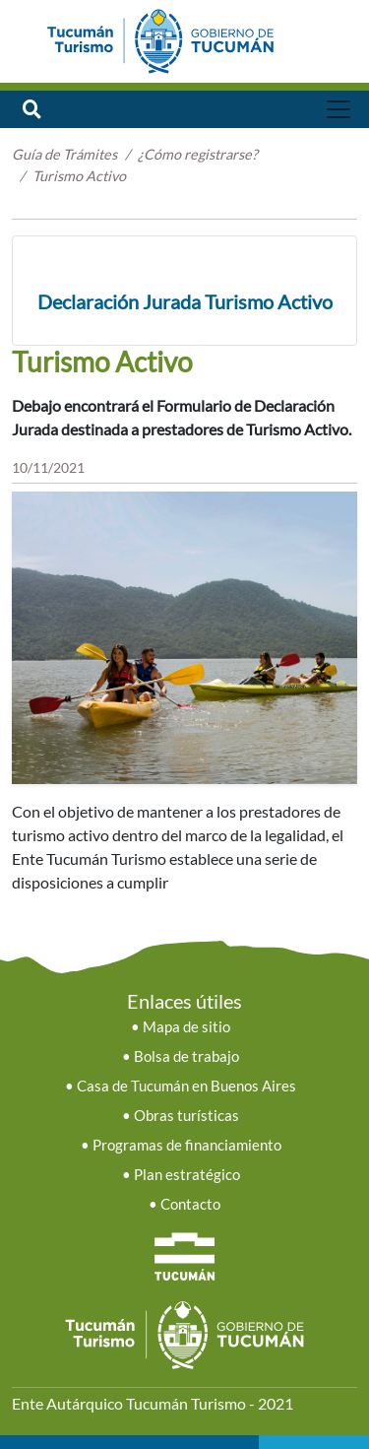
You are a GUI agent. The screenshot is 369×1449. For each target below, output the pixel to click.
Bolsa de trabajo (186, 1056)
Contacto (190, 1204)
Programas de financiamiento (186, 1145)
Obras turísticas (186, 1115)
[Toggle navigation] (339, 109)
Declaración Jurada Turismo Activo (185, 301)
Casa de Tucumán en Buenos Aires (186, 1086)
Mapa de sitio (186, 1027)
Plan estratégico (187, 1174)
